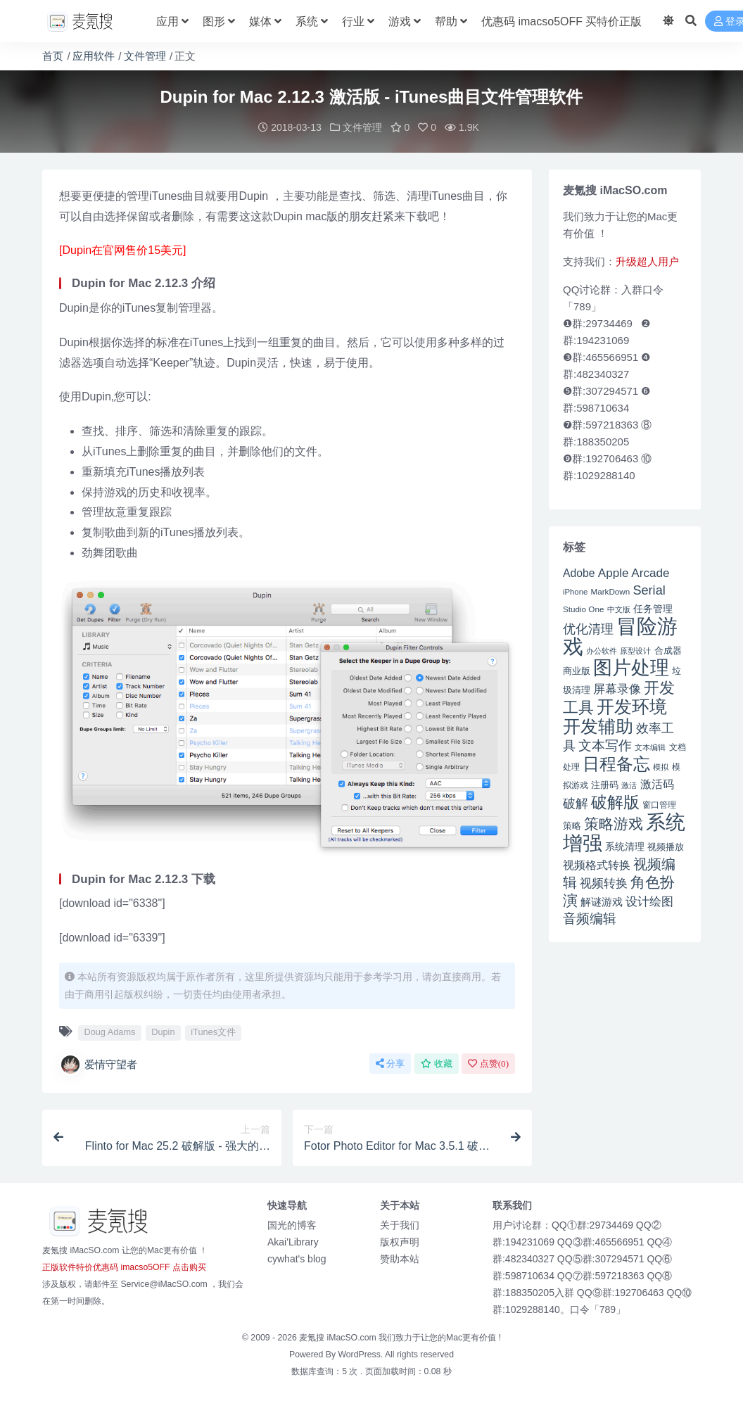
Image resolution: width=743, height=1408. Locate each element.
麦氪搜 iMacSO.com (339, 1338)
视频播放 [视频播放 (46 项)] (665, 847)
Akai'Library (293, 1242)
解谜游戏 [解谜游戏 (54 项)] (601, 902)
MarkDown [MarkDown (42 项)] (610, 591)
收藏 (436, 1063)
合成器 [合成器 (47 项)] (668, 650)
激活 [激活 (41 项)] (629, 785)
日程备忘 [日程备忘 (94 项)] (616, 764)
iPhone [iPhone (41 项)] (575, 592)
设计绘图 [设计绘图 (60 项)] (649, 901)
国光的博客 (292, 1225)
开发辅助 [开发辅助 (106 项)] (598, 726)
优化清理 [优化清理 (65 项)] (588, 629)
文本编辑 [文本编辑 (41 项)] (650, 747)
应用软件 (93, 56)
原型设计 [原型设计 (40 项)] (635, 651)
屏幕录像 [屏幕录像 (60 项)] (617, 689)
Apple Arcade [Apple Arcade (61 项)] (634, 573)
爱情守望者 (98, 1064)
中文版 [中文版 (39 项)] (618, 609)
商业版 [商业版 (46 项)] (576, 671)
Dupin (162, 1032)
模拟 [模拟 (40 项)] (660, 767)
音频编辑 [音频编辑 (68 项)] (589, 918)
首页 (52, 56)
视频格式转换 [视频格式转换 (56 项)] (596, 864)
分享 (390, 1063)
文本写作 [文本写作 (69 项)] (605, 745)
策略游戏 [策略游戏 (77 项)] (613, 824)
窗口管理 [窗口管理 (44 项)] (659, 805)
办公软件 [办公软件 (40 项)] (601, 651)
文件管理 (145, 56)
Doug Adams (109, 1032)
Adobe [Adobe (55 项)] (579, 573)
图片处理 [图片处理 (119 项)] (631, 667)
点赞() (488, 1063)
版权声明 (399, 1242)
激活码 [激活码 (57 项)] (657, 784)
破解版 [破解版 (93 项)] (615, 802)
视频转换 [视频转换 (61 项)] (604, 883)
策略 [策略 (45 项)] (572, 826)
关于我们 (399, 1225)
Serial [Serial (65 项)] (649, 590)
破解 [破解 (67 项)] (575, 803)
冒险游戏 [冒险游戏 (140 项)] (620, 636)
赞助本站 (399, 1258)
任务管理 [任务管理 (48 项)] (653, 609)
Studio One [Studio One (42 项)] (583, 609)
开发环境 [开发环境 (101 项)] (632, 706)
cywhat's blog (296, 1258)
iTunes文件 (213, 1032)
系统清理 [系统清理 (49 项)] (624, 846)
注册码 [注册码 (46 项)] (604, 785)
